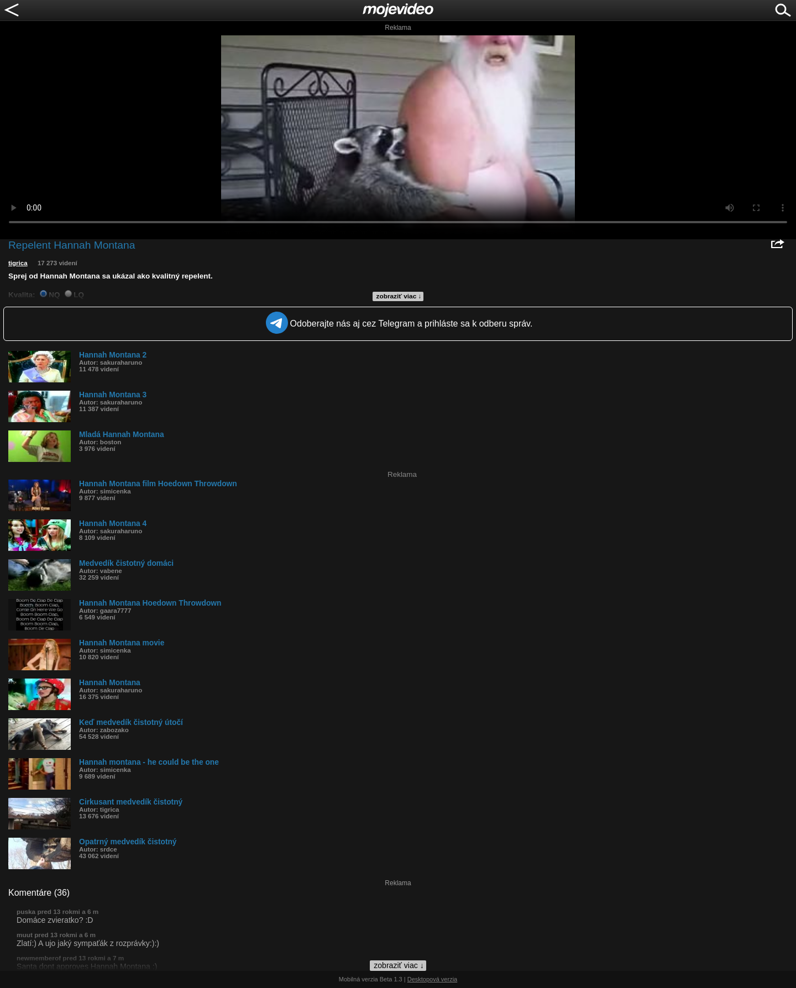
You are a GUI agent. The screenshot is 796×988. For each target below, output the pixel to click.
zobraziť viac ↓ (399, 296)
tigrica (18, 263)
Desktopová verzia (432, 979)
